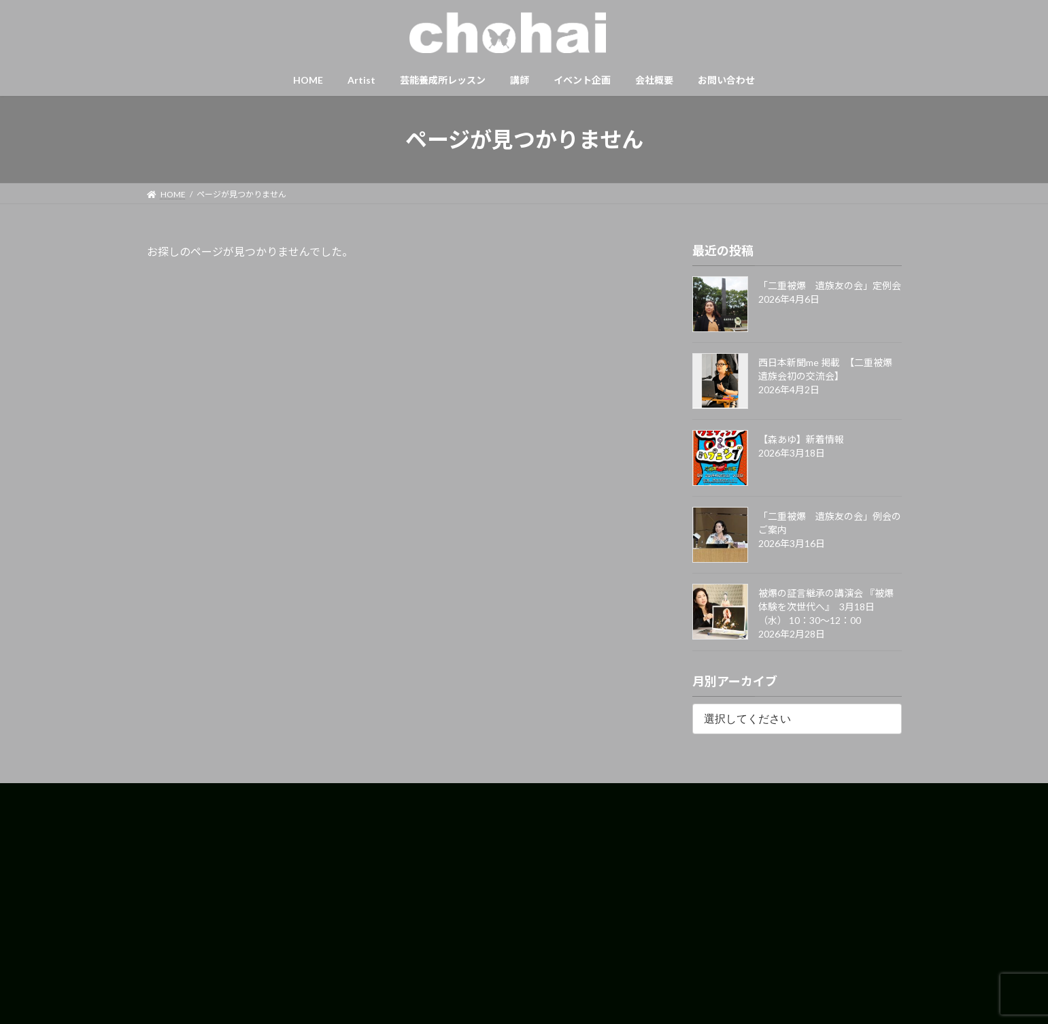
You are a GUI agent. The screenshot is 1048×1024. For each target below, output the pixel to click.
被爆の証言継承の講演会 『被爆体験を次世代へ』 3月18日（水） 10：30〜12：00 (826, 606)
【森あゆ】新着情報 (801, 439)
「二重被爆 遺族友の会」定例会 (829, 285)
